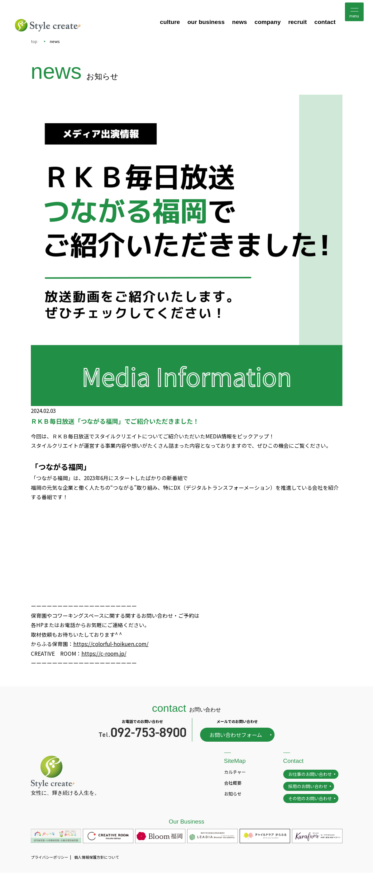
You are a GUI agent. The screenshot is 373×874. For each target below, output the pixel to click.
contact (325, 22)
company (268, 22)
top (34, 41)
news (239, 22)
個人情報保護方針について (96, 858)
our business (205, 22)
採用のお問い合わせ (308, 787)
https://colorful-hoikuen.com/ (111, 644)
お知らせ (232, 794)
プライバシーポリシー (49, 858)
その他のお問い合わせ (310, 799)
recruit (297, 22)
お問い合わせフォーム (235, 735)
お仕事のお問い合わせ (310, 775)
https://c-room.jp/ (104, 654)
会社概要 (232, 784)
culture (170, 22)
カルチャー (235, 773)
